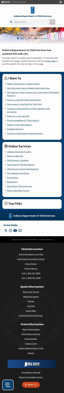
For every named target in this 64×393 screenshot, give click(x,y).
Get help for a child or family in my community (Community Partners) (33, 94)
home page (50, 61)
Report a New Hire (15, 156)
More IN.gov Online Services (19, 186)
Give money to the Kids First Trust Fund (24, 104)
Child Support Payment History (21, 164)
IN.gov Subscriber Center (18, 190)
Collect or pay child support (19, 125)
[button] (61, 2)
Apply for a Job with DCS (18, 116)
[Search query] (31, 22)
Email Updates (31, 339)
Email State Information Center (31, 259)
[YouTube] (15, 230)
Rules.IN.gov (12, 182)
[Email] (20, 230)
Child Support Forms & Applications (22, 169)
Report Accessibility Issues (31, 377)
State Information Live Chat (31, 254)
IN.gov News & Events (31, 334)
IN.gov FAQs (31, 311)
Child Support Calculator (18, 160)
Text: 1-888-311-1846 (31, 278)
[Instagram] (10, 230)
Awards (31, 353)
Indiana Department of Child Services (33, 16)
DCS (22, 38)
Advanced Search (31, 296)
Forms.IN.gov (12, 177)
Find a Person (31, 264)
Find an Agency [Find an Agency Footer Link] (31, 268)
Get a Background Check (18, 173)
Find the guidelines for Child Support (23, 120)
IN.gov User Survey (31, 292)
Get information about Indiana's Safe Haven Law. (28, 88)
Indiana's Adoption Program (19, 152)
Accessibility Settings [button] (31, 372)
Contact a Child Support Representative (25, 133)
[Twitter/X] (5, 230)
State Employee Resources (31, 315)
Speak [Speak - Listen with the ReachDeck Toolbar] (30, 384)
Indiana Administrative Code (31, 348)
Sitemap (31, 306)
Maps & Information (31, 329)
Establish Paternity (15, 129)
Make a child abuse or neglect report (23, 84)
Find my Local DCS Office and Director (24, 100)
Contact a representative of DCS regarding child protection (28, 110)
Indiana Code (31, 343)
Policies (31, 301)
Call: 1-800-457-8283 (31, 273)
